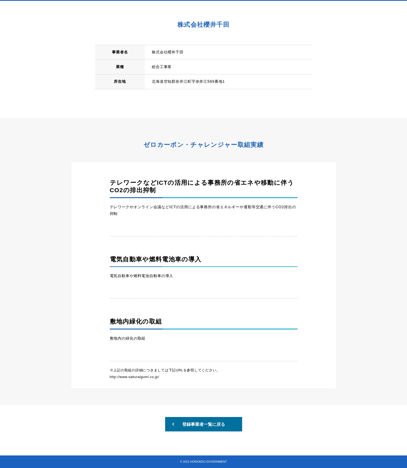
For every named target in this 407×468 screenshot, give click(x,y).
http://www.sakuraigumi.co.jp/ (134, 377)
